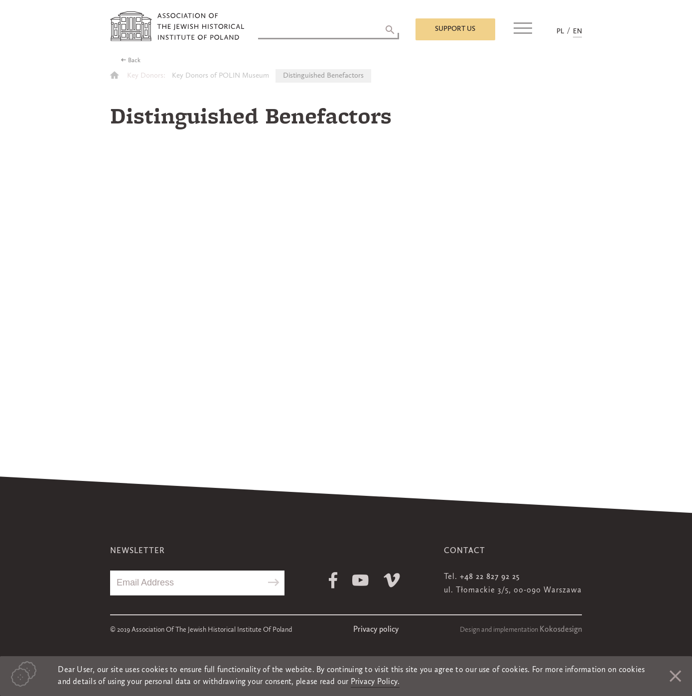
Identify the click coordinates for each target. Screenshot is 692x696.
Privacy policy (376, 630)
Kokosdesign (561, 630)
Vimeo (392, 580)
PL (560, 31)
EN (577, 31)
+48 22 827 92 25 (490, 577)
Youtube (360, 580)
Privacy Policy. (375, 682)
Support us (455, 28)
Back (134, 61)
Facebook (333, 580)
